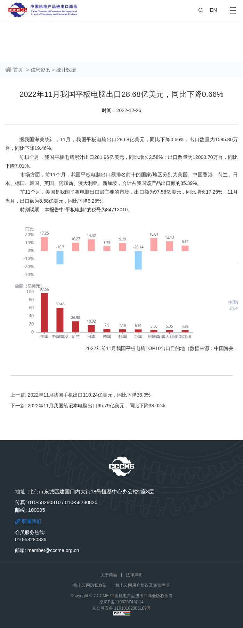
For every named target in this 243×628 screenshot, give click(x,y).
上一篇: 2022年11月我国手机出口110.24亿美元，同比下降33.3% (80, 395)
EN (213, 10)
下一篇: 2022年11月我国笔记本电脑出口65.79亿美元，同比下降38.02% (87, 405)
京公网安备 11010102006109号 (121, 608)
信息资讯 (40, 70)
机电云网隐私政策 (90, 585)
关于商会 (108, 574)
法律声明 (134, 574)
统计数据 (66, 70)
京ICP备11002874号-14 (121, 602)
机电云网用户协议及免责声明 (142, 585)
